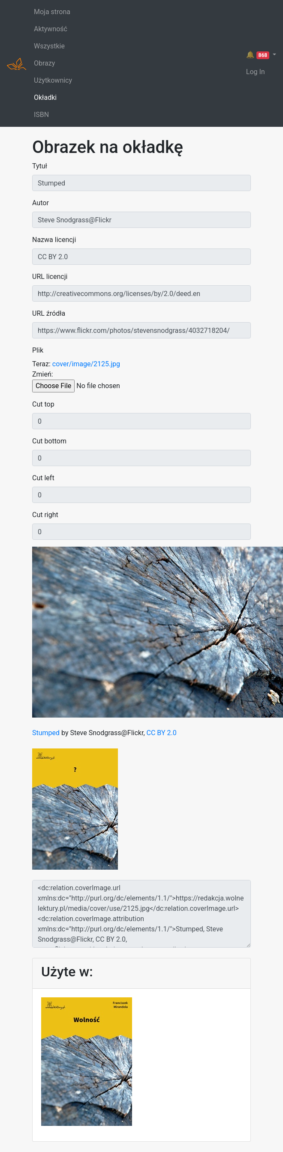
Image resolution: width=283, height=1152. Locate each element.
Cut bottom (49, 441)
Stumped (46, 733)
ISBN (41, 115)
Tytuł (39, 166)
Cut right (45, 515)
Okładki (45, 97)
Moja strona (52, 12)
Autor (40, 203)
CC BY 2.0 (162, 733)
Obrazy (44, 63)
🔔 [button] (258, 55)
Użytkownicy (53, 80)
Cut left (43, 478)
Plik (37, 350)
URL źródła (48, 313)
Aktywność (50, 29)
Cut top (43, 404)
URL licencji (49, 276)
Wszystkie (49, 46)
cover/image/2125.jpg (86, 364)
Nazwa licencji (54, 240)
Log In (255, 72)
